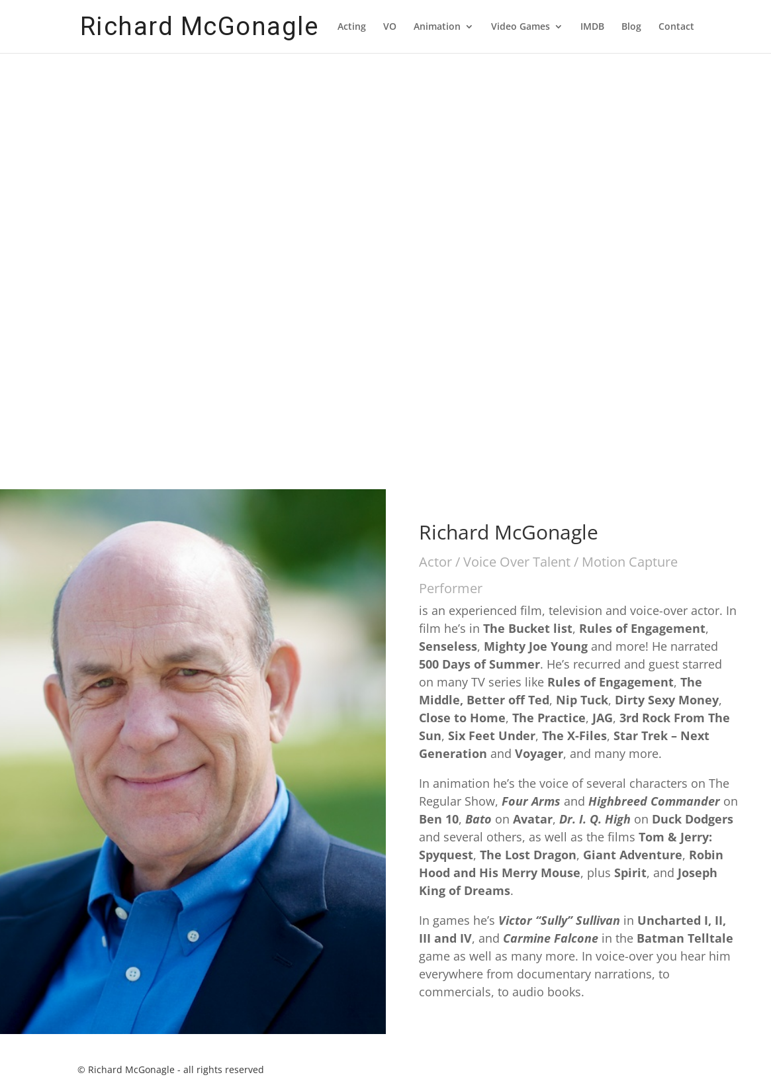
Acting (352, 27)
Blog (631, 27)
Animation (437, 27)
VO (389, 27)
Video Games (520, 27)
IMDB (592, 27)
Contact (676, 27)
